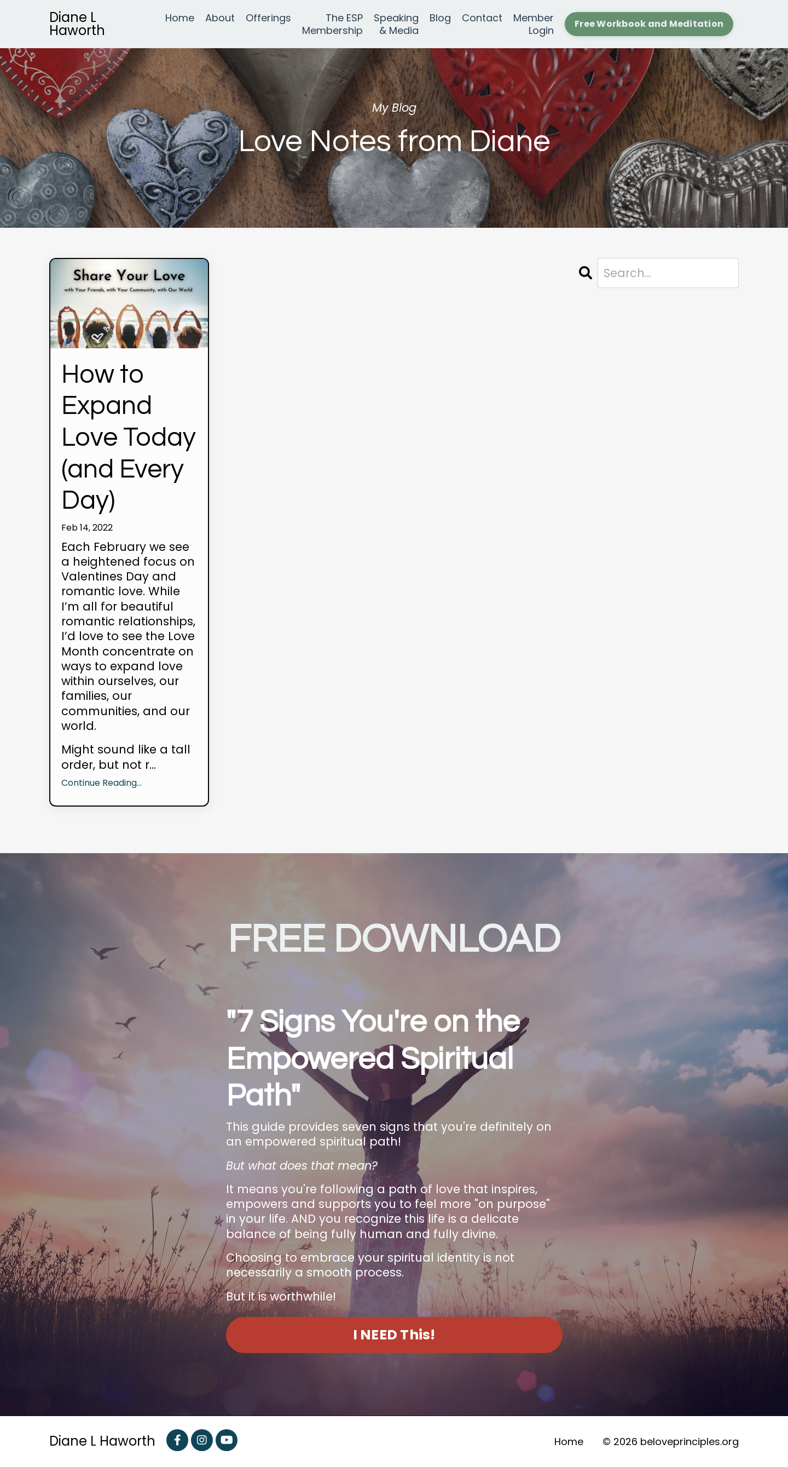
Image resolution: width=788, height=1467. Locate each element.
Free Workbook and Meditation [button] (649, 24)
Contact (482, 18)
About (220, 18)
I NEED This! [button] (394, 1334)
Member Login (533, 24)
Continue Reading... (101, 783)
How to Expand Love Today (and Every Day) (128, 437)
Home (179, 18)
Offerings (268, 18)
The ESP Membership (332, 24)
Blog (440, 18)
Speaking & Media (396, 24)
